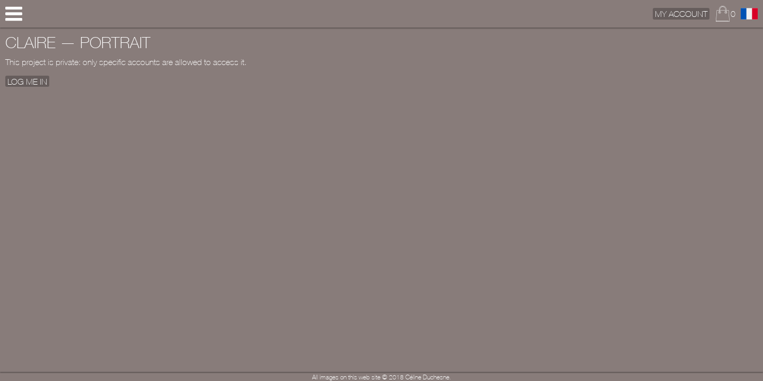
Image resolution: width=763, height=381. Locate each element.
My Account (681, 14)
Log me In (27, 81)
